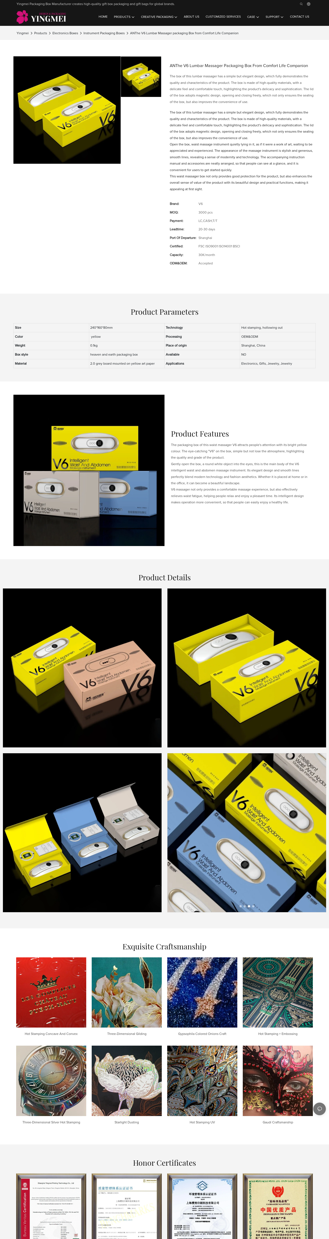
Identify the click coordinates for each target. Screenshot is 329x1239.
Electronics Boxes (65, 33)
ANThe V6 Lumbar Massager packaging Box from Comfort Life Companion (184, 33)
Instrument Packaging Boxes (104, 33)
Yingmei (23, 33)
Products (40, 33)
